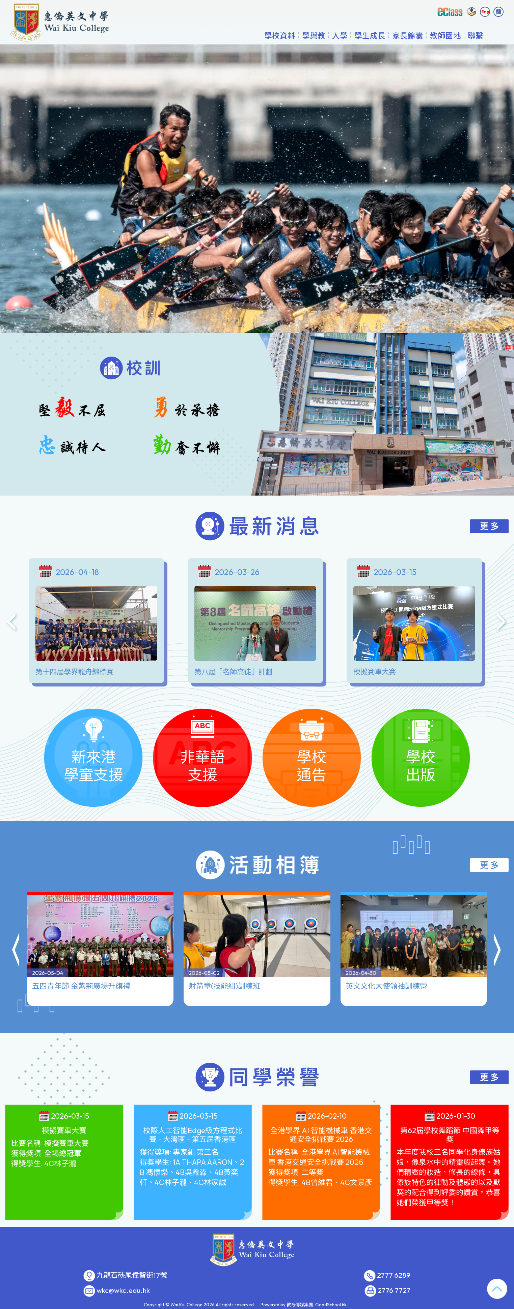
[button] (16, 924)
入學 (340, 35)
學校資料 (279, 35)
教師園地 (445, 35)
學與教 (313, 35)
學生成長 (369, 35)
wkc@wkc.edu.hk (123, 1290)
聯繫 (475, 35)
